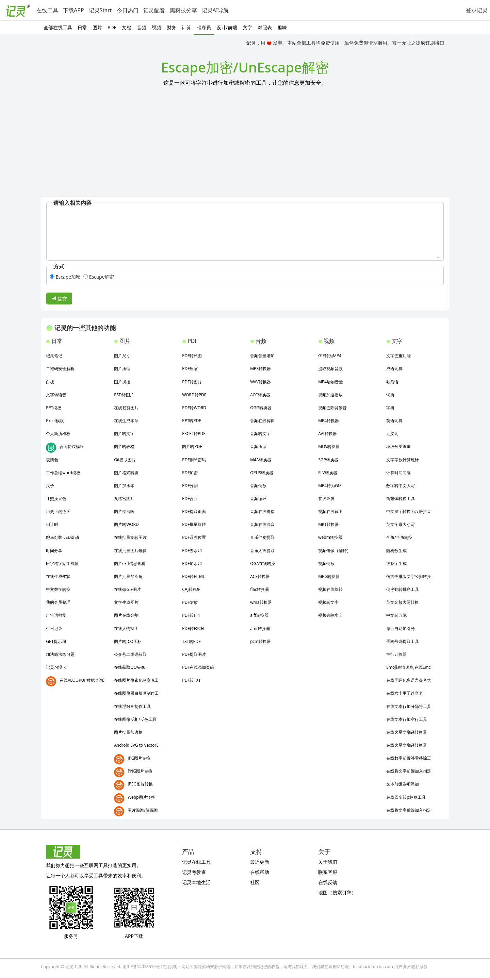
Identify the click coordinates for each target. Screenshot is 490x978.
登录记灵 (477, 10)
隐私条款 (419, 966)
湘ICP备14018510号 (141, 966)
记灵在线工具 (196, 862)
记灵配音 (154, 10)
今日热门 (127, 10)
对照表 (265, 27)
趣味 (282, 27)
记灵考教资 (194, 872)
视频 (156, 27)
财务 (171, 27)
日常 (82, 27)
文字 (247, 27)
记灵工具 (73, 966)
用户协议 (402, 966)
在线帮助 (259, 872)
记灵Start (100, 10)
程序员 (204, 27)
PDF (112, 27)
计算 (186, 27)
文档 (126, 27)
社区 (255, 882)
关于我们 (327, 862)
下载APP (73, 10)
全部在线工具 (58, 27)
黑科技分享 (183, 10)
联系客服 (327, 872)
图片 (97, 27)
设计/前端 (226, 27)
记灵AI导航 (215, 10)
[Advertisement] (245, 145)
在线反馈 (327, 882)
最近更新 (259, 862)
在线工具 (47, 10)
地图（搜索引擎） (337, 892)
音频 (141, 27)
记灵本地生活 (196, 882)
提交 (59, 298)
